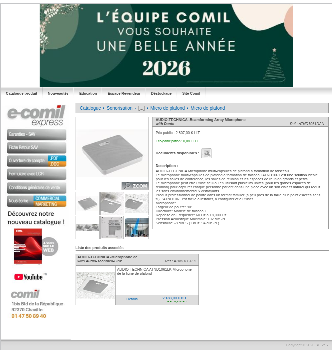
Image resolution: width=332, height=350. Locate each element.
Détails (132, 299)
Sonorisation (120, 108)
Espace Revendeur (124, 93)
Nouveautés (58, 93)
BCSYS (321, 345)
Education (88, 93)
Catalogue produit (21, 93)
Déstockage (161, 93)
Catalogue (90, 108)
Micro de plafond (168, 108)
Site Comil (191, 93)
